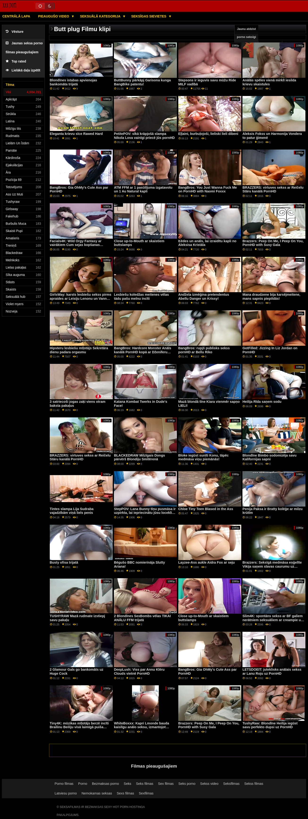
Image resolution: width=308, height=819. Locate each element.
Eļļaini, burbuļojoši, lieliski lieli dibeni (208, 134)
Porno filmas (64, 784)
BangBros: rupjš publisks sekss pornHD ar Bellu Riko (204, 350)
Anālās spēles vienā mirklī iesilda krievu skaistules (269, 82)
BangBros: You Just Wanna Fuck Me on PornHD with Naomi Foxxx (207, 189)
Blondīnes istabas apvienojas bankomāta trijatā (73, 82)
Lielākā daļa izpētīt (23, 70)
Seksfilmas (231, 784)
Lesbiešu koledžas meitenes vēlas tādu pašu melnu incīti (141, 296)
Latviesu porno (66, 793)
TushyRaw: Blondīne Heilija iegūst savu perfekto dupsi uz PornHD (270, 725)
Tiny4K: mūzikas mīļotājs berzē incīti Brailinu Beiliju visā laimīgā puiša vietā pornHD (79, 727)
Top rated (16, 61)
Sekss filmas (253, 784)
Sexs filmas (125, 793)
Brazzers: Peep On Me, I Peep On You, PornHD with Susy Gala (273, 243)
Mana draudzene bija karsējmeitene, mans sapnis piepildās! (271, 296)
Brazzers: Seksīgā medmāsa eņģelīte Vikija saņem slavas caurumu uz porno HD (272, 566)
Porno (82, 784)
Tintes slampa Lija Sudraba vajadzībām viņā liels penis (72, 511)
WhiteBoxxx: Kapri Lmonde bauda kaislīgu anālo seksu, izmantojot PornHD (141, 727)
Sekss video (209, 784)
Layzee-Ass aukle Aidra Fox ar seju (206, 562)
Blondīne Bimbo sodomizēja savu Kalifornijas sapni (269, 457)
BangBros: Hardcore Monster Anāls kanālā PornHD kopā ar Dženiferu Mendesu (142, 352)
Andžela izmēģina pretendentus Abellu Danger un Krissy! (203, 296)
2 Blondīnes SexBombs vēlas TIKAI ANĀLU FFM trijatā (142, 618)
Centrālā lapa (16, 16)
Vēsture (14, 31)
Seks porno (187, 784)
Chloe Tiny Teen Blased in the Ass (205, 509)
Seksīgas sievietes (149, 16)
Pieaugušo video (54, 16)
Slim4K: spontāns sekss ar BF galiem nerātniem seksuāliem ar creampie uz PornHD (272, 620)
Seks (127, 784)
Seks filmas (144, 784)
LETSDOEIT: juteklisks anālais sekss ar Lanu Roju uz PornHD (271, 671)
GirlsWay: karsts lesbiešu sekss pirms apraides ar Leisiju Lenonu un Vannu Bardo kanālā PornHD (80, 298)
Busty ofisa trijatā (64, 562)
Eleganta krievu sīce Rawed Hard (76, 134)
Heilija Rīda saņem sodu (261, 401)
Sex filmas (166, 784)
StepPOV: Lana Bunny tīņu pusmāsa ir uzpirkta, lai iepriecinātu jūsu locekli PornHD (145, 513)
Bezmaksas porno (105, 784)
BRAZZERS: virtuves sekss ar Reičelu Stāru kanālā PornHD (273, 189)
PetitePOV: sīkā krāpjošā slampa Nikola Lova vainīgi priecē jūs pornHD (144, 136)
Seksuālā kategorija (100, 16)
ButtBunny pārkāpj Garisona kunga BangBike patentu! (142, 82)
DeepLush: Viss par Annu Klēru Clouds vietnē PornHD (139, 671)
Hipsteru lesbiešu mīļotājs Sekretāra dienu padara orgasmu (79, 350)
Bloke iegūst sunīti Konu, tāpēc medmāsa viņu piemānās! (203, 457)
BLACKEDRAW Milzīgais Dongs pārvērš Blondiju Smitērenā (139, 457)
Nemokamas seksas (97, 793)
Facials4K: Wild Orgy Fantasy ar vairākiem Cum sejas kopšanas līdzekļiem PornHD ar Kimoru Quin (77, 245)
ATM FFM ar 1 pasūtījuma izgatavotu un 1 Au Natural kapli (143, 189)
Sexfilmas (146, 793)
